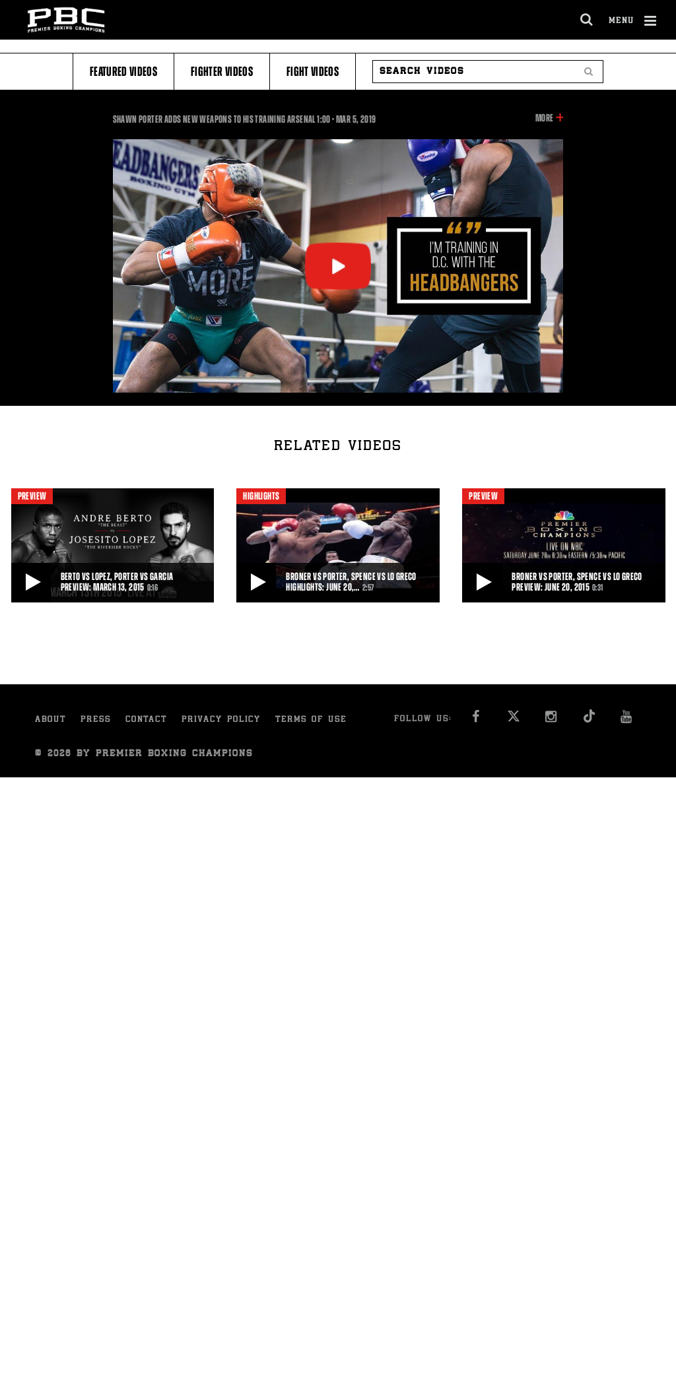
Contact (146, 720)
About (50, 720)
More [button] (544, 118)
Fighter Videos (222, 72)
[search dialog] (587, 20)
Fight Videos (313, 72)
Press (96, 720)
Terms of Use (311, 720)
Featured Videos (123, 72)
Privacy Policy (221, 720)
